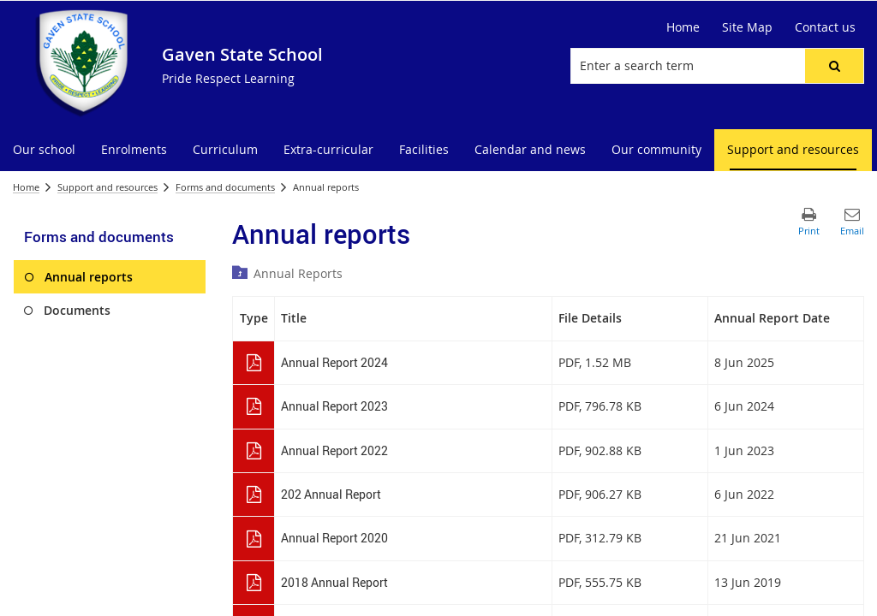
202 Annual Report (331, 494)
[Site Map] (747, 27)
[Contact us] (825, 27)
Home (26, 187)
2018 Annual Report (334, 582)
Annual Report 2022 (334, 450)
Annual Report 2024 (334, 362)
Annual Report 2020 (334, 538)
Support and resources (107, 187)
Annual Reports (298, 273)
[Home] (683, 27)
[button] (834, 66)
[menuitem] (44, 150)
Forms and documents (225, 187)
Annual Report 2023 (334, 406)
